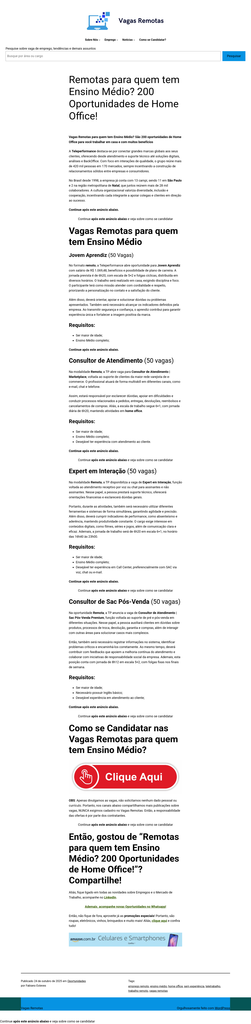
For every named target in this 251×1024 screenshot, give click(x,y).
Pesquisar (234, 56)
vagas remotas (158, 990)
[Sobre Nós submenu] (99, 40)
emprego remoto (138, 986)
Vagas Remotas (32, 1008)
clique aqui (159, 921)
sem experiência (194, 986)
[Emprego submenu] (117, 40)
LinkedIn (110, 897)
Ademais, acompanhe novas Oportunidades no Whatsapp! (125, 906)
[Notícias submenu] (134, 40)
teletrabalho (213, 986)
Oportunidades (76, 981)
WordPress (222, 1008)
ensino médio (158, 986)
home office (175, 986)
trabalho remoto (138, 990)
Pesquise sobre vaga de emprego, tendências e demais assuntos (51, 48)
